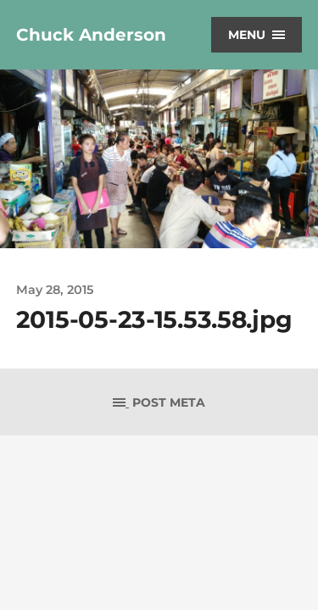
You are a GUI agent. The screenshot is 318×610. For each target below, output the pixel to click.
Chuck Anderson (91, 35)
